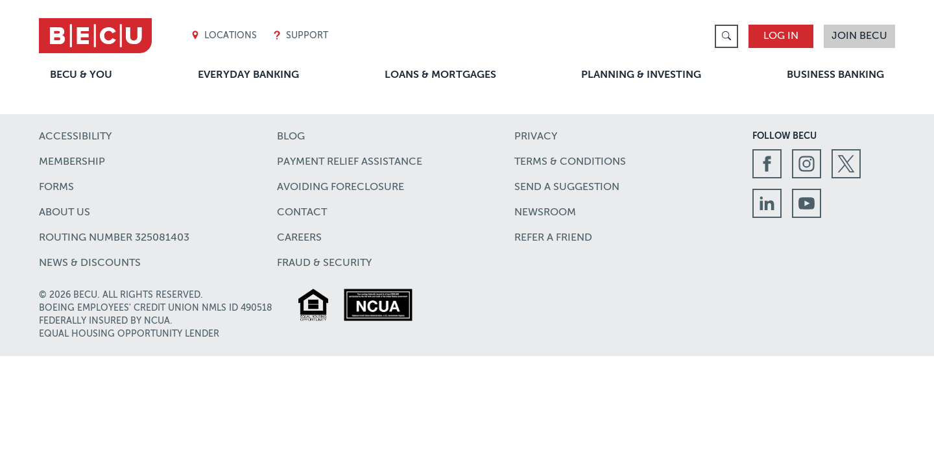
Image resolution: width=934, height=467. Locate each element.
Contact (302, 213)
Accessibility (75, 137)
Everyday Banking (248, 75)
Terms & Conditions (570, 162)
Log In (780, 36)
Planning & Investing (641, 75)
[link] (726, 36)
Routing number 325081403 (114, 238)
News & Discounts (90, 263)
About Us (64, 213)
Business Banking (835, 75)
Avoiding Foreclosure (340, 187)
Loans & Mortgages (440, 75)
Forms (56, 187)
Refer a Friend (553, 238)
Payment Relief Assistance (349, 162)
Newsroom (545, 213)
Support (300, 36)
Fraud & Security (324, 263)
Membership (72, 162)
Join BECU (859, 36)
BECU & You (81, 75)
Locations (224, 36)
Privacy (535, 137)
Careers (299, 238)
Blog (291, 137)
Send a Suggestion (566, 187)
